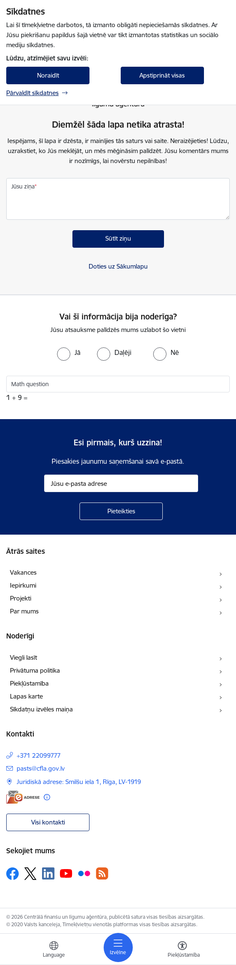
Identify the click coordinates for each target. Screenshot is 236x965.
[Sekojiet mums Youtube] (66, 873)
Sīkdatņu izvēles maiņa (41, 709)
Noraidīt (48, 75)
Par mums (24, 611)
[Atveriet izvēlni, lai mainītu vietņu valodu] (53, 950)
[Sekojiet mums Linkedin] (48, 873)
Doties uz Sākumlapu (118, 266)
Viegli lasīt (23, 657)
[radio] (68, 352)
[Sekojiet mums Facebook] (12, 873)
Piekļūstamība (29, 683)
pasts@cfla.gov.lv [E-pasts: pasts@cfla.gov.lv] (41, 768)
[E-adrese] (23, 797)
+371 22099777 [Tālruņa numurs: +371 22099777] (39, 755)
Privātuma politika (35, 670)
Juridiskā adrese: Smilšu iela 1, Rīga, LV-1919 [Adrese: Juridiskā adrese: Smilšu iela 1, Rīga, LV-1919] (79, 782)
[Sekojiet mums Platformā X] (30, 873)
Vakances (23, 572)
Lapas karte (26, 696)
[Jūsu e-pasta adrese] (121, 483)
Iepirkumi (23, 585)
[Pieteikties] (121, 511)
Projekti (20, 598)
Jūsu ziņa (23, 186)
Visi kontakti (48, 822)
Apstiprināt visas (162, 75)
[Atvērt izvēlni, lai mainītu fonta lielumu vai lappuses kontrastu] (182, 950)
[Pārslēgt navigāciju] (118, 947)
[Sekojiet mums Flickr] (84, 873)
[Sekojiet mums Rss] (102, 873)
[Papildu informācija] (47, 797)
